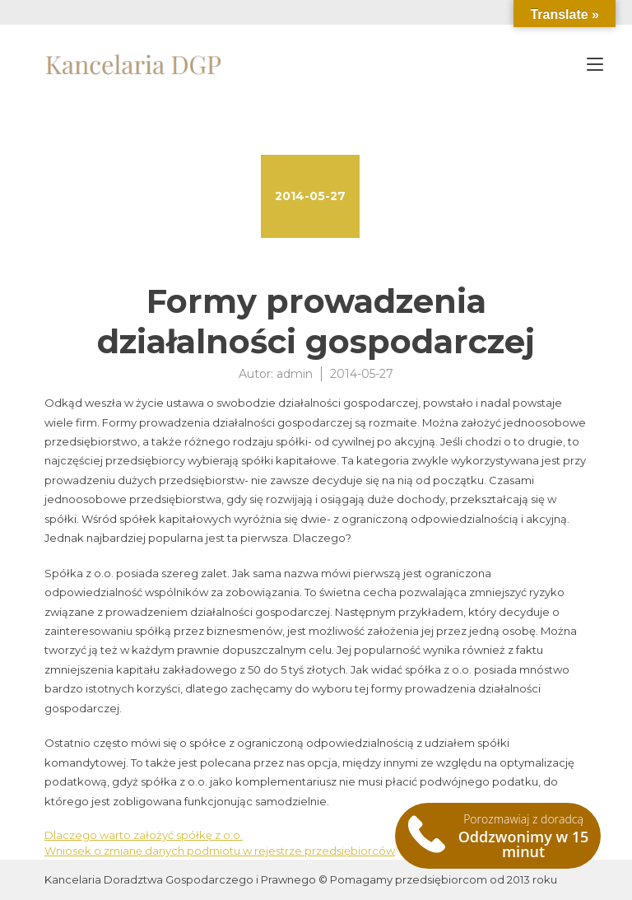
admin (294, 373)
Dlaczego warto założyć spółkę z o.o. (143, 835)
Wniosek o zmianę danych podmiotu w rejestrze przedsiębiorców (219, 850)
